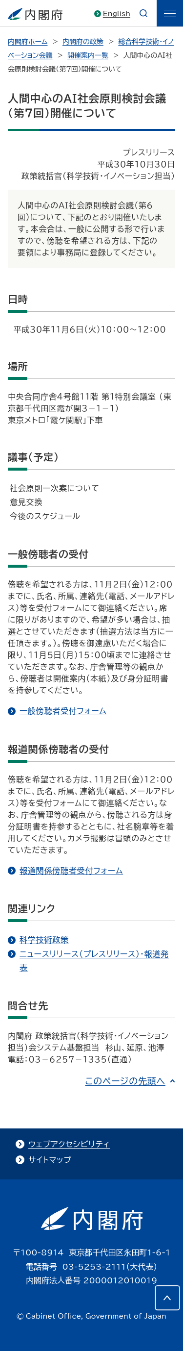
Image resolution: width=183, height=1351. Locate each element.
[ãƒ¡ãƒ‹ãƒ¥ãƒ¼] (170, 13)
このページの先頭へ (125, 1080)
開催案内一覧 (87, 55)
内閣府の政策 (82, 41)
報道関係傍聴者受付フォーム (71, 871)
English (116, 13)
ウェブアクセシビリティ (69, 1144)
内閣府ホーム (27, 41)
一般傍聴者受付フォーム (63, 711)
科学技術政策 (44, 940)
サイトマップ (50, 1160)
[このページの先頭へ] (167, 1298)
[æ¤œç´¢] (143, 13)
